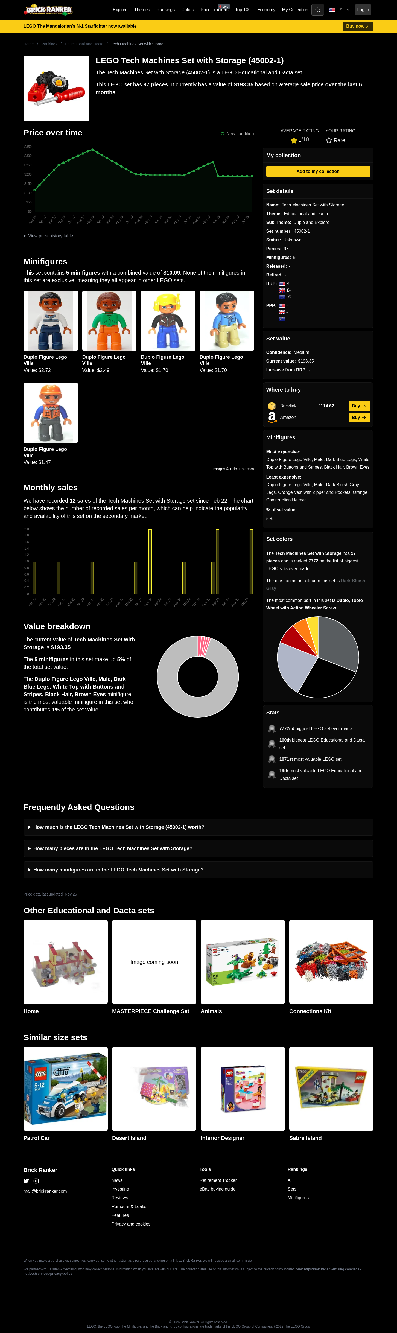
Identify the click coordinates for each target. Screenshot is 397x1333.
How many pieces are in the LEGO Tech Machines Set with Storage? (112, 848)
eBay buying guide (218, 1189)
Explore (120, 9)
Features (120, 1215)
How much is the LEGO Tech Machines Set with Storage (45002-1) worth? (119, 827)
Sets (292, 1189)
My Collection (295, 9)
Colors (187, 9)
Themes (142, 9)
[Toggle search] (317, 10)
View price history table (50, 236)
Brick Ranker (40, 1170)
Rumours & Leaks (129, 1206)
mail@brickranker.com (45, 1191)
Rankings (166, 9)
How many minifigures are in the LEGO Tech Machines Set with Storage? (118, 870)
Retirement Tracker (218, 1180)
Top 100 (243, 9)
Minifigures (298, 1197)
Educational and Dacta (84, 44)
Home (29, 44)
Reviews (120, 1197)
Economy (266, 9)
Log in (363, 9)
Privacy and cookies (131, 1224)
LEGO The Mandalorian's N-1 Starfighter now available (80, 26)
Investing (120, 1189)
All (290, 1180)
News (117, 1180)
